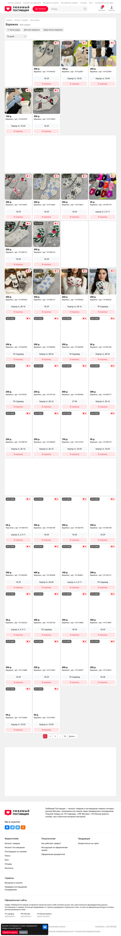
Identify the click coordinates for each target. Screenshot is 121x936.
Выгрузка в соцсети (51, 3)
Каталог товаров (14, 3)
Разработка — (105, 926)
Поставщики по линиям (16, 851)
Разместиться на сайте (104, 3)
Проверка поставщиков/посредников (16, 888)
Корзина (101, 8)
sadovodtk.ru (10, 916)
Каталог (40, 8)
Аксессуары (34, 20)
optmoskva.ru (26, 916)
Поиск (7, 855)
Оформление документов (53, 854)
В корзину (46, 83)
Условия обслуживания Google (87, 931)
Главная (9, 20)
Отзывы (83, 3)
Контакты (9, 868)
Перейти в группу (10, 932)
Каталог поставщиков (32, 3)
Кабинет (111, 8)
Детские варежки (32, 29)
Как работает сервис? (69, 3)
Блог (91, 3)
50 (65, 736)
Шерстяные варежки (53, 29)
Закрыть (23, 932)
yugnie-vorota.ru (43, 916)
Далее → (73, 736)
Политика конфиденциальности (60, 931)
